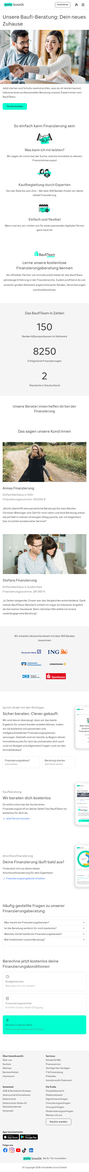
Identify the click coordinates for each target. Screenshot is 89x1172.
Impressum (9, 1076)
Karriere (7, 1064)
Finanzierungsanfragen (58, 1103)
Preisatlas (51, 1076)
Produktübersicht (55, 1090)
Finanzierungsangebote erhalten (25, 878)
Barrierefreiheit (11, 1072)
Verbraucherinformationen (17, 1095)
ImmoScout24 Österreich (59, 1080)
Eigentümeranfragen (57, 1099)
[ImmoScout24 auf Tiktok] (25, 1152)
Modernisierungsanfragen (59, 1111)
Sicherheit (8, 1110)
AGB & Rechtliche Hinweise (17, 1090)
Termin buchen (15, 106)
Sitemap (7, 1068)
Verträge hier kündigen (58, 1068)
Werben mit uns (54, 1115)
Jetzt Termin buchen (18, 818)
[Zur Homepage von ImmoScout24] (14, 5)
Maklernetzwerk (54, 1095)
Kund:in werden (58, 1121)
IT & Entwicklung (54, 1072)
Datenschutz (9, 1099)
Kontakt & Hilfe (53, 1060)
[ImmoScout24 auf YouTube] (18, 1152)
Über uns (7, 1060)
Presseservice (53, 1064)
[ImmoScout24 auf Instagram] (12, 1152)
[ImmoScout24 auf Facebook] (5, 1152)
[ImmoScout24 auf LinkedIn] (31, 1152)
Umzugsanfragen (55, 1107)
